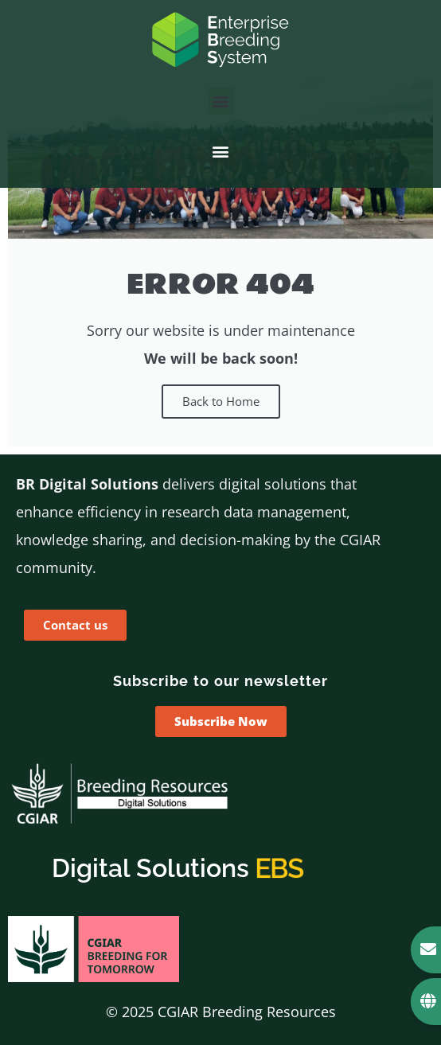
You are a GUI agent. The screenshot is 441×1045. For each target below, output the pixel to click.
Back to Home (221, 401)
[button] (221, 101)
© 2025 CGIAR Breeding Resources (221, 1011)
